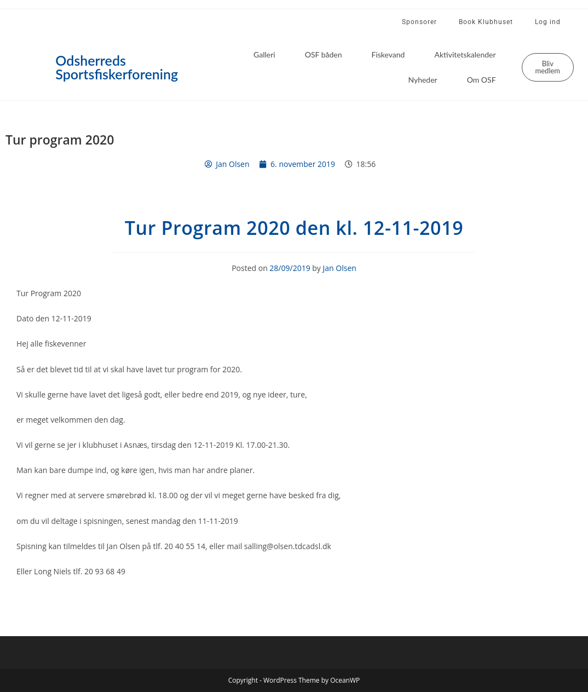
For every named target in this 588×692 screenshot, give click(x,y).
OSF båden (323, 54)
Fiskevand (388, 54)
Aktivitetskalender (464, 54)
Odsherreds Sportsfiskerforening (116, 67)
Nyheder (422, 79)
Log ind (548, 22)
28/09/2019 (289, 268)
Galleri (264, 54)
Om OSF (481, 79)
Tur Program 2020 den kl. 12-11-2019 (294, 227)
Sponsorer (419, 22)
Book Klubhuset (486, 22)
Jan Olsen (339, 268)
